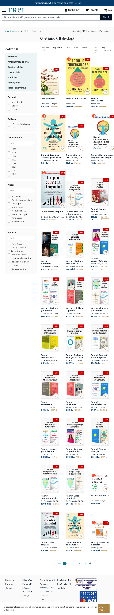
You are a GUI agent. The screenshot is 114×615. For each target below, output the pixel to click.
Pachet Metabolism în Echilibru (98, 406)
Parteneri (9, 587)
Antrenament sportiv (18, 64)
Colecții (25, 598)
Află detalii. (9, 610)
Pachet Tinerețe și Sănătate (99, 312)
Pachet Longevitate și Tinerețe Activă (49, 500)
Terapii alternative (17, 90)
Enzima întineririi (100, 498)
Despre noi (9, 583)
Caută (106, 17)
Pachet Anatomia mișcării (46, 265)
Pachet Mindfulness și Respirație (48, 359)
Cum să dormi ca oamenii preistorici (51, 159)
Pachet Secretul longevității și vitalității (74, 453)
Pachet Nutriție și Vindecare (49, 453)
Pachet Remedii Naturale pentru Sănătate (99, 359)
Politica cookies (46, 594)
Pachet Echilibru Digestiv (74, 312)
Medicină (12, 80)
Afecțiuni (12, 59)
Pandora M (27, 587)
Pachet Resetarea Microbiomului (48, 406)
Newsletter (61, 591)
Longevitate (14, 75)
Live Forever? (48, 101)
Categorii (11, 52)
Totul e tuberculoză (76, 101)
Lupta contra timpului (52, 214)
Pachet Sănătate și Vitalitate (49, 312)
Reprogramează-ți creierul (100, 546)
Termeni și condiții (47, 583)
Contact (8, 591)
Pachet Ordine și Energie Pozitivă (74, 359)
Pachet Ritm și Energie (98, 453)
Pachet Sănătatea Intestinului (72, 406)
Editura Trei (27, 583)
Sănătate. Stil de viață (32, 34)
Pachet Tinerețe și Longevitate (74, 215)
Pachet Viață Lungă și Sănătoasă (72, 500)
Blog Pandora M (64, 587)
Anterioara (59, 565)
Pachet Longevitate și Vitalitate (98, 262)
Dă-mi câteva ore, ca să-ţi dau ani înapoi (74, 159)
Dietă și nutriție (15, 70)
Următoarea (90, 565)
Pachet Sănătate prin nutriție (74, 265)
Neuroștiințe (14, 85)
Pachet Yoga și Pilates (98, 213)
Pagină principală (12, 34)
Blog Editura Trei (64, 583)
